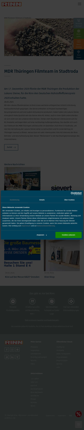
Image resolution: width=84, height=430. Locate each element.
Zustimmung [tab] (14, 200)
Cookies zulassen (68, 235)
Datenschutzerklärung (46, 226)
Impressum (26, 226)
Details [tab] (42, 200)
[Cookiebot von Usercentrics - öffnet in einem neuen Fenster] (72, 193)
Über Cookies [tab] (69, 200)
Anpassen (42, 235)
